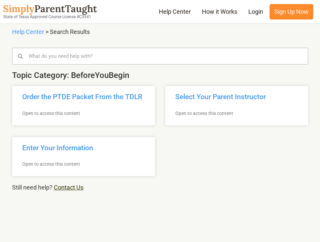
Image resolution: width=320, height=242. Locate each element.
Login (255, 11)
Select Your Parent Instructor (220, 97)
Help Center (175, 11)
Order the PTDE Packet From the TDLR (82, 97)
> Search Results (67, 31)
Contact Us (68, 187)
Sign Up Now (291, 11)
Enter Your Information (57, 148)
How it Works (219, 11)
